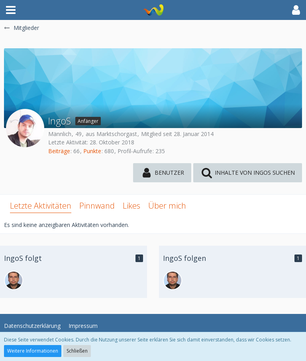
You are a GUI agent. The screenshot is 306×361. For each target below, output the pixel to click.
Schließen (77, 350)
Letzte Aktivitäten (40, 205)
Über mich (167, 205)
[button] (11, 10)
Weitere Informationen (32, 350)
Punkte (92, 151)
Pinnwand (97, 205)
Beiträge (59, 151)
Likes (131, 205)
